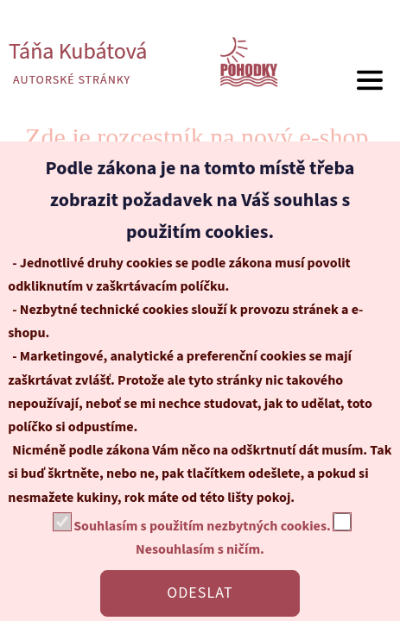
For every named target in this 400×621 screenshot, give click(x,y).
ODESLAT (199, 593)
